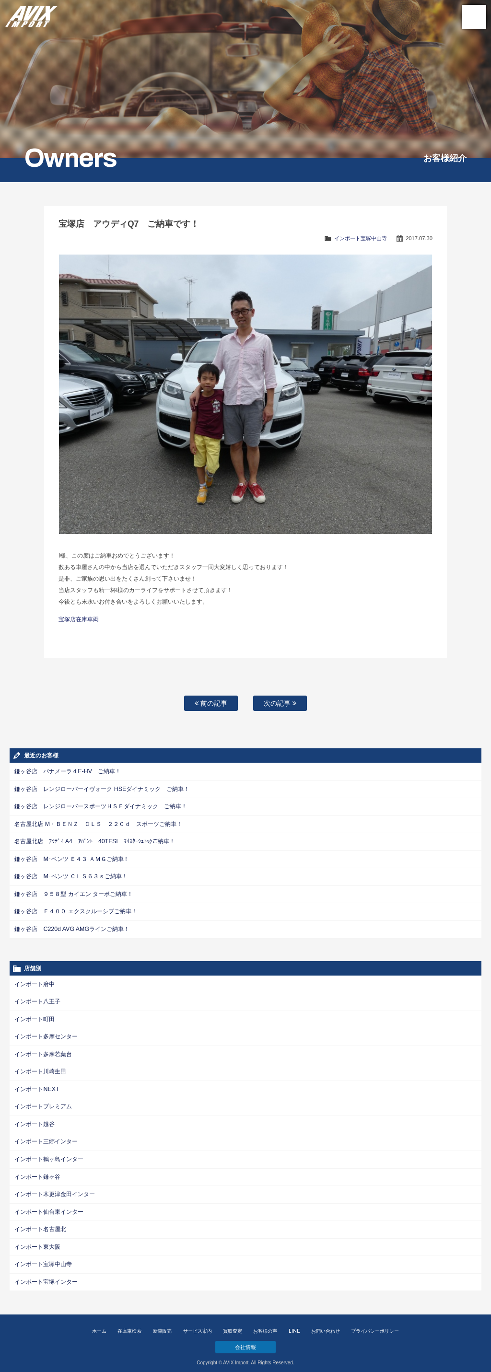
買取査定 (232, 1323)
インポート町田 (34, 1015)
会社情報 (245, 1339)
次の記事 (280, 703)
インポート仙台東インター (48, 1205)
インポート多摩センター (46, 1033)
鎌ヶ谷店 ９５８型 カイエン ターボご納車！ (73, 892)
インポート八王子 (37, 998)
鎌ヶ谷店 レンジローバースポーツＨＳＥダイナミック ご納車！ (100, 805)
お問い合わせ (325, 1323)
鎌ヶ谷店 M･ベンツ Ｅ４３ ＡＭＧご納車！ (71, 857)
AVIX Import (31, 14)
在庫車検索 (129, 1323)
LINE (294, 1323)
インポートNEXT (36, 1084)
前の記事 (211, 703)
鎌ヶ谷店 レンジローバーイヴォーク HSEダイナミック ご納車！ (101, 788)
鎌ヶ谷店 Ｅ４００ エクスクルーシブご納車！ (75, 909)
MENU (474, 17)
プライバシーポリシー (375, 1323)
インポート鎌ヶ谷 (37, 1171)
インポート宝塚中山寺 (360, 238)
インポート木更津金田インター (54, 1188)
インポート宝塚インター (46, 1274)
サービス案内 (197, 1323)
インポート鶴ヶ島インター (48, 1154)
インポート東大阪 (37, 1240)
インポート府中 (34, 981)
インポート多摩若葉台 (43, 1050)
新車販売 (162, 1323)
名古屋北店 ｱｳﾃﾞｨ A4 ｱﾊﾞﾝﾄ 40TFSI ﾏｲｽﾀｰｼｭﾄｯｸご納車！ (94, 840)
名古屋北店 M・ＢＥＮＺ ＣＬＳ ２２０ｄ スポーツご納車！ (98, 823)
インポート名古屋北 (40, 1223)
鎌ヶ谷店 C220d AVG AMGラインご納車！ (71, 926)
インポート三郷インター (46, 1136)
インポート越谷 (34, 1119)
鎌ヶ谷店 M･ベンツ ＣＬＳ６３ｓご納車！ (70, 875)
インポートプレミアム (43, 1102)
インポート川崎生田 (40, 1067)
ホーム (99, 1323)
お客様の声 (265, 1323)
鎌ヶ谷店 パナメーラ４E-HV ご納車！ (67, 771)
